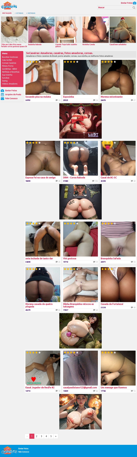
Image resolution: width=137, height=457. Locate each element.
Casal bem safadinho (123, 31)
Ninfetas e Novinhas (10, 72)
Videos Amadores (10, 84)
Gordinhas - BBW (9, 69)
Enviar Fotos (128, 3)
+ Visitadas (30, 13)
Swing (4, 81)
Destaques (7, 13)
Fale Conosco (9, 98)
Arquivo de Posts (11, 94)
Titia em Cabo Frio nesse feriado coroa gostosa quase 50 (14, 32)
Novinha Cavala (95, 31)
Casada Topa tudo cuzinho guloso (68, 32)
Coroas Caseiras (9, 63)
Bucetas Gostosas (10, 57)
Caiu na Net (7, 60)
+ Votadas (19, 13)
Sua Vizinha (7, 75)
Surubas (5, 78)
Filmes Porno (7, 66)
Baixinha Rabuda (41, 31)
